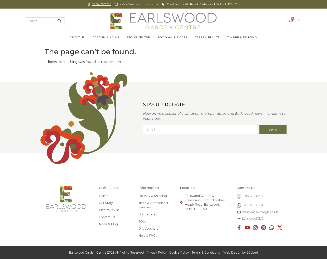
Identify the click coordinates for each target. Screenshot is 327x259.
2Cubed (252, 252)
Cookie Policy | (180, 252)
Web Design (232, 252)
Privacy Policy (156, 252)
